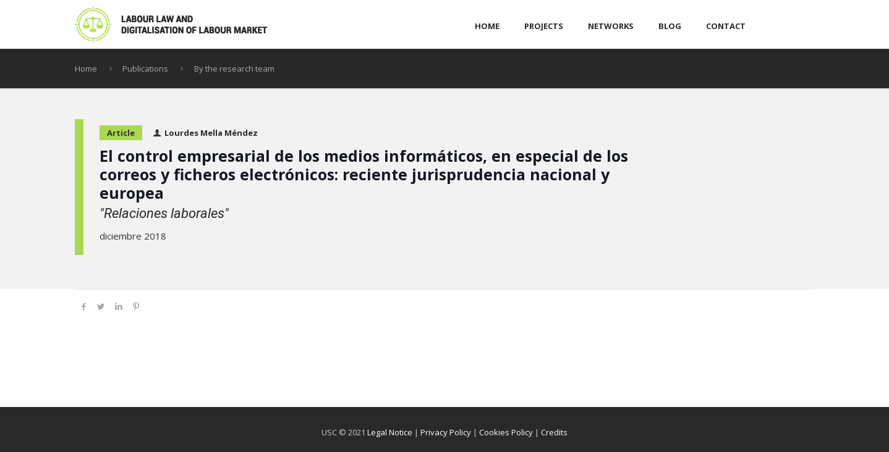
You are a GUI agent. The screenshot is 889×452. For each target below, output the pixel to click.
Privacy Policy (445, 432)
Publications (145, 68)
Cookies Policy (506, 432)
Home (86, 68)
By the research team (234, 68)
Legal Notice (389, 432)
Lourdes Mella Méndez (211, 132)
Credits (554, 432)
